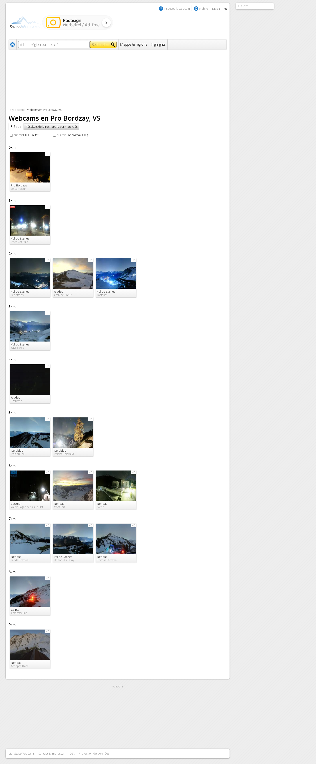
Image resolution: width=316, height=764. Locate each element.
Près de (16, 126)
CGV (72, 753)
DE (214, 9)
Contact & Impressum (52, 753)
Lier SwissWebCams (21, 753)
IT (222, 9)
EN (218, 9)
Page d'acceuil (17, 110)
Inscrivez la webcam (177, 9)
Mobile (203, 9)
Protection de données (94, 753)
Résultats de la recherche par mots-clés (51, 127)
